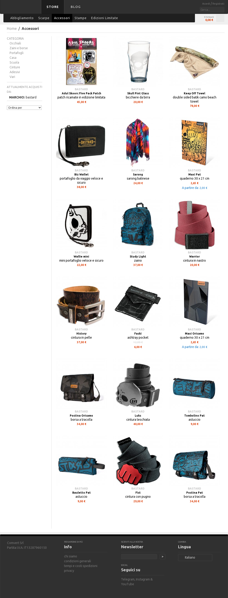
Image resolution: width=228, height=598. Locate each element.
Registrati (218, 3)
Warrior (194, 256)
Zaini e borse (19, 48)
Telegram (128, 579)
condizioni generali (77, 561)
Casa (13, 57)
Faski (138, 333)
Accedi (206, 3)
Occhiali (15, 43)
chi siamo (70, 556)
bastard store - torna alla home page (21, 10)
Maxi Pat (194, 174)
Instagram (143, 579)
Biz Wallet (81, 174)
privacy (69, 570)
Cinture (15, 67)
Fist (138, 492)
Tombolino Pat (194, 415)
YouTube (127, 584)
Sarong (138, 174)
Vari (12, 77)
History (81, 333)
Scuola (14, 62)
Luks (138, 415)
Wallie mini (81, 256)
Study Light (138, 256)
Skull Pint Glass (138, 93)
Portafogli (16, 53)
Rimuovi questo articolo (39, 97)
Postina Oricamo (81, 415)
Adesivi (15, 72)
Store (53, 7)
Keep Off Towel (194, 93)
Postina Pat (194, 492)
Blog (76, 7)
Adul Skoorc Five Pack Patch (81, 93)
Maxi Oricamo (194, 333)
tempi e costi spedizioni (80, 566)
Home (12, 28)
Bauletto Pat (81, 492)
